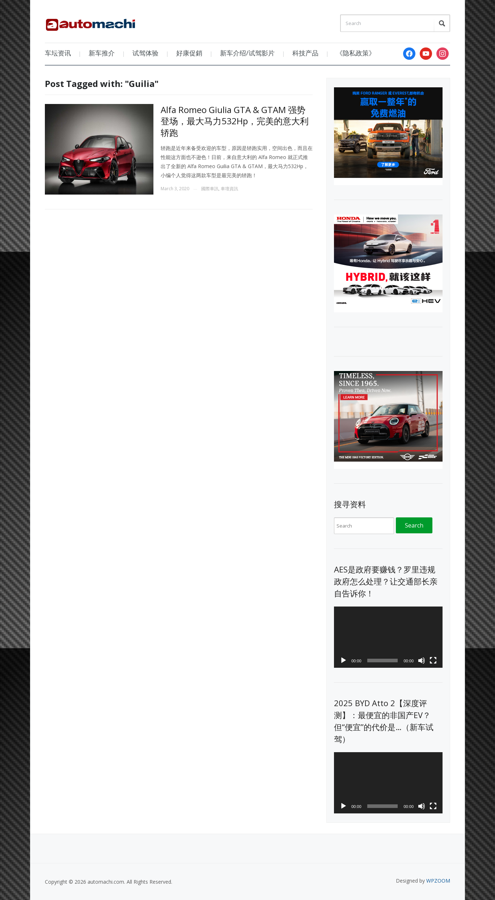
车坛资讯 (58, 53)
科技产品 (305, 53)
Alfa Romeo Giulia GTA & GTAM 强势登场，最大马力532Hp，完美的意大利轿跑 (235, 121)
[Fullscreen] (433, 660)
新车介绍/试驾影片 (247, 53)
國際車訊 (210, 189)
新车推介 (102, 53)
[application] (388, 637)
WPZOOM (438, 880)
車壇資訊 (229, 189)
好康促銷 (189, 53)
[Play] (343, 660)
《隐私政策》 (355, 53)
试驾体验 (145, 53)
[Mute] (421, 660)
